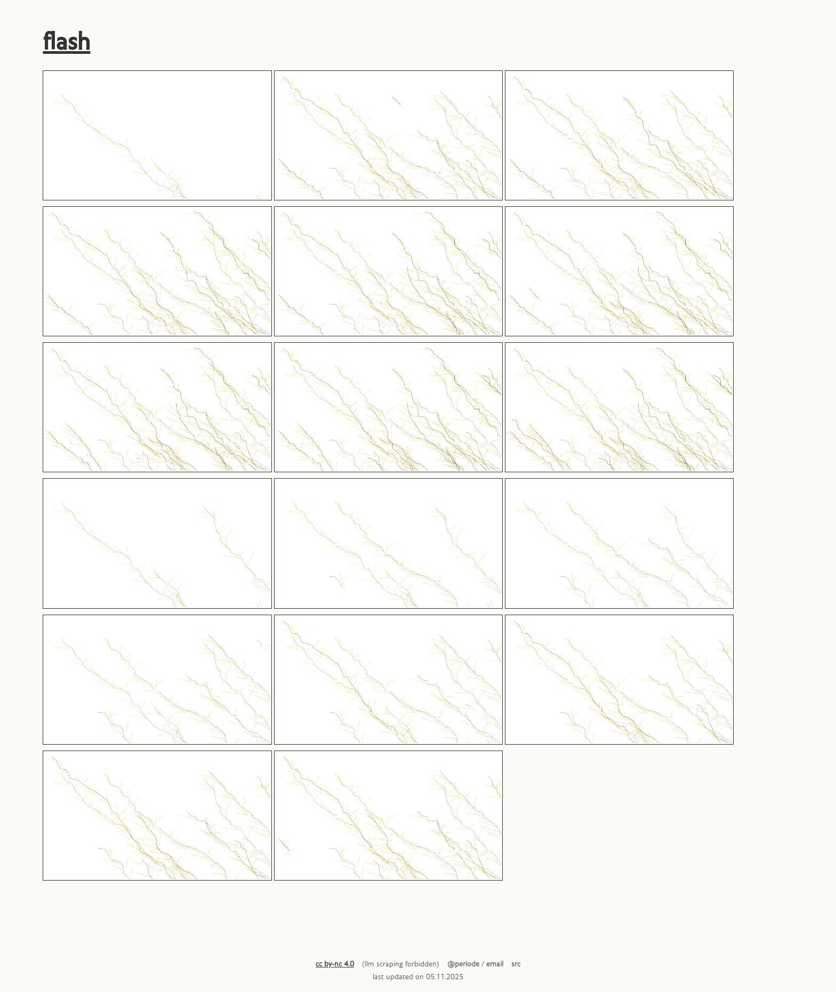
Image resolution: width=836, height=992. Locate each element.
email (494, 965)
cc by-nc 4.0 (335, 965)
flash (66, 42)
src (515, 965)
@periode (463, 965)
